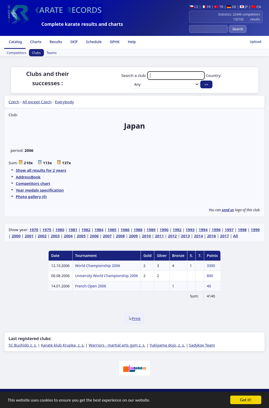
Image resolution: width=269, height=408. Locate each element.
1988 (138, 229)
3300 (211, 265)
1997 (229, 229)
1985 (111, 229)
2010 (146, 235)
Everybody (64, 101)
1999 (255, 229)
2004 (68, 235)
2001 (29, 235)
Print (134, 318)
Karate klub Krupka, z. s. (62, 345)
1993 (190, 229)
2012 (172, 235)
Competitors (16, 52)
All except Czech (37, 101)
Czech (14, 101)
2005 (81, 235)
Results (55, 41)
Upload (255, 41)
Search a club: (163, 75)
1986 (124, 229)
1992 (177, 229)
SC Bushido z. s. (23, 345)
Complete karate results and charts (82, 24)
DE (231, 6)
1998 (242, 229)
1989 (151, 229)
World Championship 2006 (97, 265)
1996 (216, 229)
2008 (120, 235)
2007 (107, 235)
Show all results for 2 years (41, 170)
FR (206, 6)
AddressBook (28, 176)
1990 (164, 229)
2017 (224, 235)
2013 (185, 235)
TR (218, 6)
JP (244, 6)
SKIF (73, 41)
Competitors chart (33, 183)
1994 (203, 229)
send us (228, 210)
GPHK (114, 41)
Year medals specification (40, 190)
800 (210, 275)
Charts (35, 41)
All (235, 235)
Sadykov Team (202, 345)
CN (256, 6)
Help (131, 41)
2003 (55, 235)
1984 (99, 229)
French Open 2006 (90, 286)
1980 (59, 229)
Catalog (15, 41)
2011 (159, 235)
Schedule (93, 41)
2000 (16, 235)
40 (209, 286)
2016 (211, 235)
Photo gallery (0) (31, 196)
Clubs (36, 52)
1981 (72, 229)
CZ (193, 6)
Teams (52, 52)
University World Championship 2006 (106, 275)
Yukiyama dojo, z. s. (167, 345)
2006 (94, 235)
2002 (42, 235)
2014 (198, 235)
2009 (133, 235)
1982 (85, 229)
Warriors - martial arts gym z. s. (117, 345)
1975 (46, 229)
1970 (33, 229)
